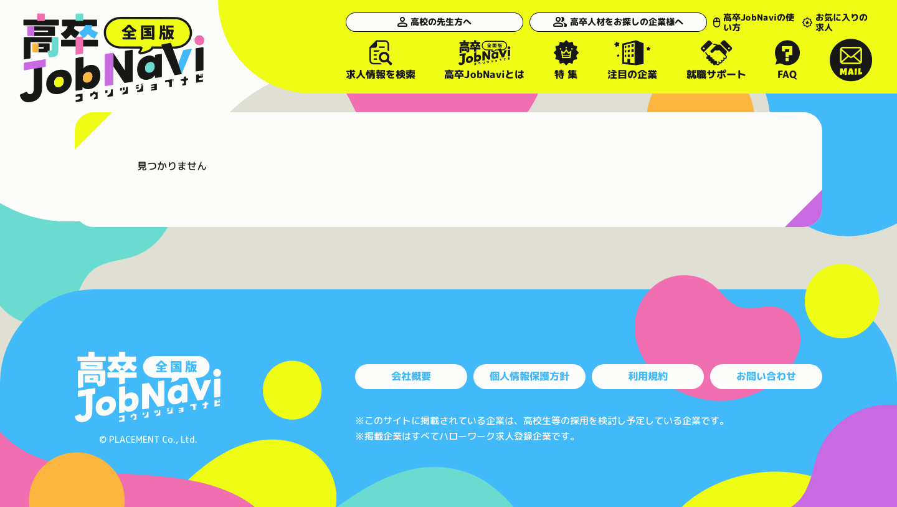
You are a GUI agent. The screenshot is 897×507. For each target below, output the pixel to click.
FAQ (787, 59)
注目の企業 (632, 59)
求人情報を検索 (380, 59)
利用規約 (648, 376)
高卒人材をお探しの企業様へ (585, 21)
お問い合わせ (766, 376)
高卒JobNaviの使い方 (724, 21)
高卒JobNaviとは (484, 59)
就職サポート (716, 59)
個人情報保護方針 (529, 376)
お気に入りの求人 (830, 21)
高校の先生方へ (420, 21)
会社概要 (411, 376)
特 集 (566, 59)
